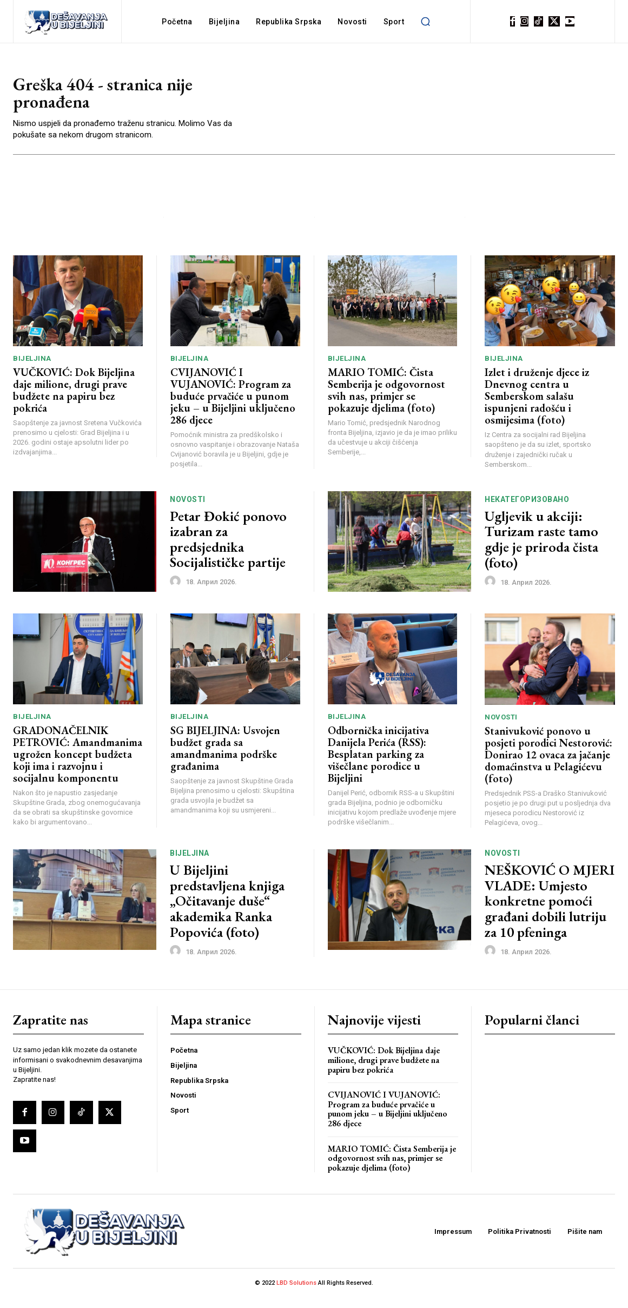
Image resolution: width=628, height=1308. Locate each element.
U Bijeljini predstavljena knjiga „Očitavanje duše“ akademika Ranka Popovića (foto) (227, 911)
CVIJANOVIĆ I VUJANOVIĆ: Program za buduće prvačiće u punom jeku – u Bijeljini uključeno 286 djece (232, 406)
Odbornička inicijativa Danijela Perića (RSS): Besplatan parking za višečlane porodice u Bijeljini (378, 764)
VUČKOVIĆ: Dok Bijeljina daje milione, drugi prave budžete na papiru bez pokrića (74, 400)
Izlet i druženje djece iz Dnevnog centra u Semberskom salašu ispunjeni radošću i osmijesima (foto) (537, 407)
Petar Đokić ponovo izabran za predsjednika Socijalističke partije (228, 549)
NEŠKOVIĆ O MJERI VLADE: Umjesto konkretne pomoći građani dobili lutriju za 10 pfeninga (549, 911)
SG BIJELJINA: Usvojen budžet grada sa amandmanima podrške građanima (225, 758)
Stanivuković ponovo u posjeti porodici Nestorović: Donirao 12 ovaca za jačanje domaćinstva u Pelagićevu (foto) (548, 765)
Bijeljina (32, 368)
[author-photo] (177, 592)
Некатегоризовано (527, 509)
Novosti (188, 509)
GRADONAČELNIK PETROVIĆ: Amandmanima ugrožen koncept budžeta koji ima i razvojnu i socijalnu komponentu (77, 764)
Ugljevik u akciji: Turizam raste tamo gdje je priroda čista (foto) (541, 549)
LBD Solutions (297, 1293)
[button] (425, 21)
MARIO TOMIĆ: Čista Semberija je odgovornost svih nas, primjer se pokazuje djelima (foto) (386, 400)
